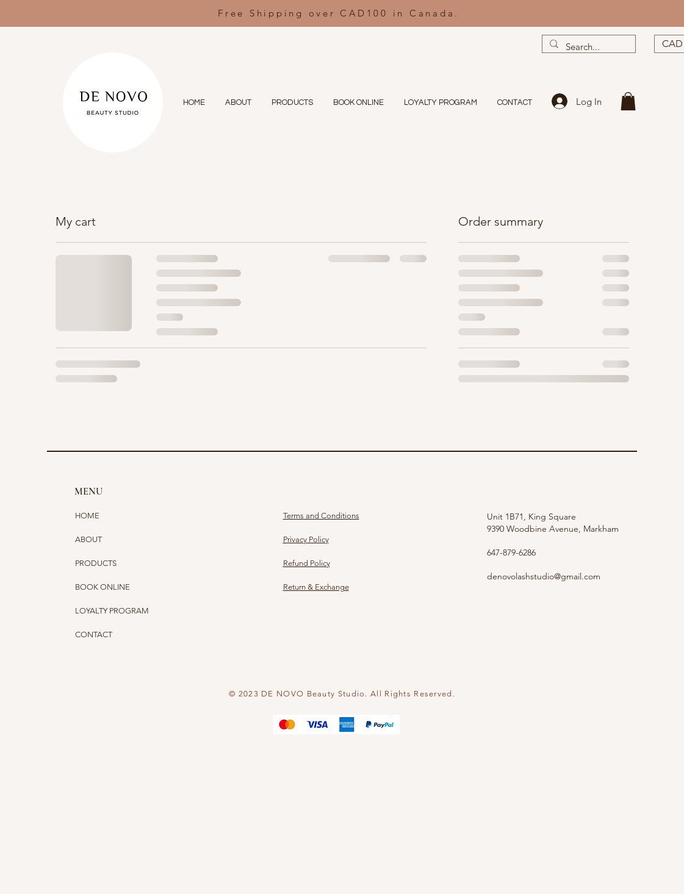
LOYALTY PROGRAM (112, 610)
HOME (87, 515)
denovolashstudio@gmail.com (543, 576)
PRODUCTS (96, 563)
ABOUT (88, 539)
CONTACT (93, 634)
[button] (628, 101)
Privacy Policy (306, 539)
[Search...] (588, 46)
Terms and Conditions (321, 515)
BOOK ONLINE (102, 587)
